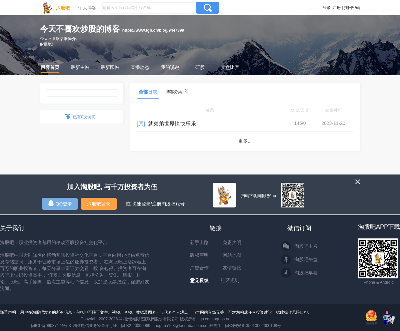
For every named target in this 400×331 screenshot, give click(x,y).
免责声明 (232, 242)
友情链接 (232, 267)
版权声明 (199, 255)
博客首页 (50, 67)
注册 (337, 7)
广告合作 (199, 267)
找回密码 (352, 7)
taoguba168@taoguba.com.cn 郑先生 (188, 325)
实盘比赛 (230, 67)
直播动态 (140, 67)
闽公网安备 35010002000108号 (253, 325)
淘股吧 (63, 7)
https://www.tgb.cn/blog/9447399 (153, 30)
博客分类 (177, 91)
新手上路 (199, 242)
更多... (245, 141)
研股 (200, 67)
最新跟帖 (110, 67)
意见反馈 (199, 280)
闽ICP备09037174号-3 (51, 325)
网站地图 (232, 255)
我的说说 (170, 67)
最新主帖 (80, 67)
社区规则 (230, 280)
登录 (327, 7)
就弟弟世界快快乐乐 (172, 124)
